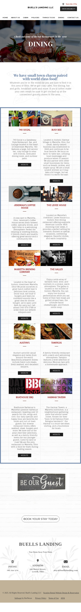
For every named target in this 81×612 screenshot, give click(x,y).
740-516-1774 (12, 580)
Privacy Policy (40, 608)
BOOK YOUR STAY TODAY (40, 528)
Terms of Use (53, 608)
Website (24, 174)
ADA (63, 608)
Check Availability (68, 9)
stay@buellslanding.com (66, 580)
